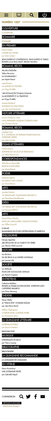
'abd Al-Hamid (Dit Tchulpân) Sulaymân (17, 93)
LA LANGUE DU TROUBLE (12, 86)
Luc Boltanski (6, 269)
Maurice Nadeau (11, 327)
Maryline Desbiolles (9, 70)
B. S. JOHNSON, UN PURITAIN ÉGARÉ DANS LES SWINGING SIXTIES (21, 136)
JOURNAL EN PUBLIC (10, 324)
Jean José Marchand (12, 109)
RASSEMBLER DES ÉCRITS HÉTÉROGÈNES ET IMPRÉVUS (23, 231)
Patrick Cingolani (11, 275)
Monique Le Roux (11, 316)
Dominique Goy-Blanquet (14, 198)
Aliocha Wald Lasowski (13, 246)
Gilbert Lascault (10, 224)
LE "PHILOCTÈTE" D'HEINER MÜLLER (16, 303)
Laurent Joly (9, 260)
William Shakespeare (10, 310)
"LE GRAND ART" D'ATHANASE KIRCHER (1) (19, 195)
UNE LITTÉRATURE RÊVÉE (11, 371)
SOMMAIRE (6, 41)
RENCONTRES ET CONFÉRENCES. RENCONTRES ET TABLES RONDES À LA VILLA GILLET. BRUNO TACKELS (25, 60)
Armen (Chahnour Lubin (11, 117)
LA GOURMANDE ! (9, 76)
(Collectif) (5, 228)
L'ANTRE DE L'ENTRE (10, 53)
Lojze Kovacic (7, 83)
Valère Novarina (8, 73)
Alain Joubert (10, 56)
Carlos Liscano (7, 149)
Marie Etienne (10, 169)
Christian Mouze (11, 123)
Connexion (8, 396)
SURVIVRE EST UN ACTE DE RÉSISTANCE (18, 152)
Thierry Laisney (10, 343)
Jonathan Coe (7, 132)
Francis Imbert (7, 50)
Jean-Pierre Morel (11, 306)
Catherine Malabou (9, 283)
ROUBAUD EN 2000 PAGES (13, 106)
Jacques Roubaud (8, 103)
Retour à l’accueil (11, 403)
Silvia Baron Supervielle (11, 163)
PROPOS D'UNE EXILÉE (11, 166)
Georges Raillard (11, 210)
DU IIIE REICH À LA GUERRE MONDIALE (17, 257)
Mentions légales (11, 406)
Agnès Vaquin (10, 79)
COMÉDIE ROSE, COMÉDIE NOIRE (15, 313)
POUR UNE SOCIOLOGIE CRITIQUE (16, 272)
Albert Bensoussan (12, 155)
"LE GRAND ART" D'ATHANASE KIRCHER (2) (19, 207)
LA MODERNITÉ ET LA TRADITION (15, 96)
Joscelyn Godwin (8, 192)
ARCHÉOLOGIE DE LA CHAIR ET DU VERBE (18, 243)
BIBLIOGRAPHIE (8, 351)
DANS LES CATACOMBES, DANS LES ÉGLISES (19, 221)
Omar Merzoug (11, 291)
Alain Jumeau (10, 140)
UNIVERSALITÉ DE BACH (11, 340)
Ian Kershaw (6, 254)
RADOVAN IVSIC (8, 331)
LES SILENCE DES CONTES (12, 181)
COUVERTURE (7, 33)
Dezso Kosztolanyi (8, 368)
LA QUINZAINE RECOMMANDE (14, 360)
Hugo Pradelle (10, 89)
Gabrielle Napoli (11, 374)
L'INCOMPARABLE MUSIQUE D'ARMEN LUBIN (20, 120)
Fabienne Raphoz (8, 178)
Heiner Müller (7, 300)
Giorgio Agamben (8, 240)
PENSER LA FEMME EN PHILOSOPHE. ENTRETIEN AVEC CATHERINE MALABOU (23, 287)
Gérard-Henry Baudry (10, 218)
